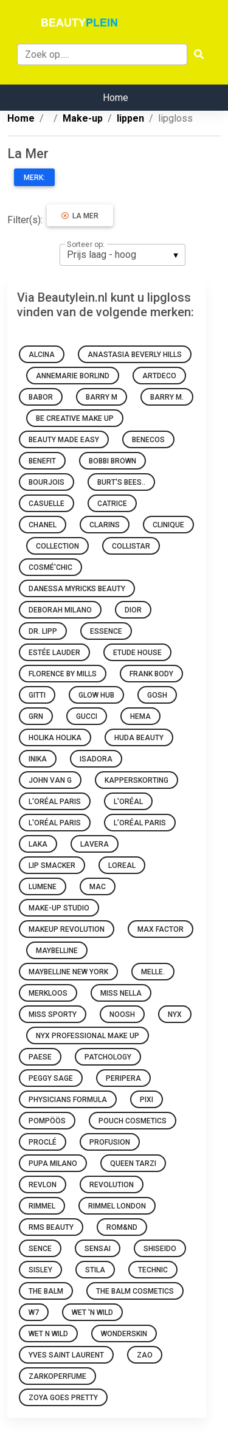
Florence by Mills (63, 674)
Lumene (43, 887)
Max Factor (160, 929)
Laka (38, 844)
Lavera (94, 844)
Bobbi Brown (112, 461)
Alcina (42, 354)
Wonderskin (124, 1334)
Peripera (123, 1078)
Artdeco (159, 376)
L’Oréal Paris (140, 823)
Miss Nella (121, 993)
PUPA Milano (53, 1163)
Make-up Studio (59, 908)
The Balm (46, 1291)
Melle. (153, 972)
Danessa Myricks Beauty (77, 588)
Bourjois (46, 482)
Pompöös (47, 1121)
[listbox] (122, 255)
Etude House (137, 652)
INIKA (38, 759)
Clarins (104, 525)
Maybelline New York (68, 972)
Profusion (109, 1142)
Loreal (122, 865)
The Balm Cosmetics (135, 1291)
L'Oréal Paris (55, 801)
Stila (95, 1270)
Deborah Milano (60, 610)
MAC (97, 887)
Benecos (148, 439)
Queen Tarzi (133, 1163)
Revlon (43, 1185)
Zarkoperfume (57, 1376)
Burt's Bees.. (121, 482)
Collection (57, 546)
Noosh (122, 1014)
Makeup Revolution (67, 929)
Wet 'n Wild (92, 1312)
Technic (153, 1270)
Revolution (111, 1185)
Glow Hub (96, 695)
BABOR (41, 397)
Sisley (40, 1270)
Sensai (98, 1248)
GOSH (157, 695)
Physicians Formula (68, 1099)
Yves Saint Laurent (66, 1355)
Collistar (131, 546)
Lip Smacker (52, 865)
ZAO (145, 1355)
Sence (40, 1248)
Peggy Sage (51, 1078)
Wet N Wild (48, 1334)
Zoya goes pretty (63, 1397)
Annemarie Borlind (72, 376)
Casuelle (46, 503)
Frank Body (151, 674)
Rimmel (42, 1206)
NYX (175, 1014)
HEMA (140, 716)
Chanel (43, 525)
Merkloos (48, 993)
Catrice (112, 503)
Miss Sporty (53, 1014)
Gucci (86, 716)
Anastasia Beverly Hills (135, 354)
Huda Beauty (139, 737)
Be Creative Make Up (75, 418)
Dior (133, 610)
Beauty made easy (64, 439)
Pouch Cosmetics (132, 1121)
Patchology (108, 1057)
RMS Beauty (51, 1227)
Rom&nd (121, 1227)
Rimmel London (117, 1206)
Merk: (34, 177)
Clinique (168, 525)
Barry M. (167, 397)
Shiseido (159, 1248)
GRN (36, 716)
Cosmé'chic (50, 567)
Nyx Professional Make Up (87, 1036)
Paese (40, 1057)
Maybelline (57, 950)
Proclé (43, 1142)
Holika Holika (55, 737)
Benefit (42, 461)
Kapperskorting (136, 780)
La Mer (79, 216)
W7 (34, 1312)
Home (115, 97)
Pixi (146, 1099)
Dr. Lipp (43, 631)
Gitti (37, 695)
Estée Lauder (54, 652)
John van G (50, 780)
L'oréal (128, 801)
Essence (106, 631)
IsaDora (96, 759)
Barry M (101, 397)
